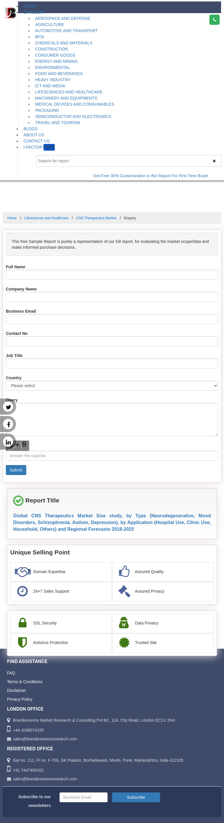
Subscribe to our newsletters (34, 801)
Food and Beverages (59, 73)
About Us (33, 135)
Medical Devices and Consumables (74, 104)
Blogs (30, 128)
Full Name (15, 267)
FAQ (11, 673)
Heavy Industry (52, 79)
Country (14, 377)
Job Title (14, 355)
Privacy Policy (19, 699)
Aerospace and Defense (62, 18)
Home (29, 6)
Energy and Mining (56, 61)
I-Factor (39, 147)
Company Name (21, 289)
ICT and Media (50, 85)
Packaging (47, 110)
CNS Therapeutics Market (96, 218)
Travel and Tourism (57, 122)
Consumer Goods (55, 55)
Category (34, 12)
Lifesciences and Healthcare (68, 92)
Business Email (21, 311)
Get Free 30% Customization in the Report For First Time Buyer (154, 175)
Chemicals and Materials (63, 43)
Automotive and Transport (66, 30)
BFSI (39, 36)
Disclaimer (16, 690)
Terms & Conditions (24, 681)
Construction (51, 49)
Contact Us (36, 141)
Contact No (17, 333)
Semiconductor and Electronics (73, 116)
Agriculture (49, 24)
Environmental (52, 67)
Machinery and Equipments (66, 98)
